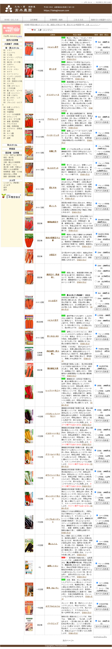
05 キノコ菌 (8, 133)
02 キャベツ (8, 100)
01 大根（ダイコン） (11, 86)
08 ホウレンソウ (10, 117)
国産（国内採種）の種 (11, 176)
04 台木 (6, 131)
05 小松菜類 (8, 110)
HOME (26, 25)
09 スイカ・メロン (11, 69)
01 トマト (7, 50)
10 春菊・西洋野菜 (11, 121)
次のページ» (68, 640)
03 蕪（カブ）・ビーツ (12, 91)
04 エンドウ (8, 83)
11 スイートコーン (11, 74)
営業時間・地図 (56, 20)
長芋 (5, 188)
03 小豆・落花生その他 (12, 81)
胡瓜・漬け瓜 (8, 157)
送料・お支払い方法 (78, 20)
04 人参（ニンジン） (11, 93)
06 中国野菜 (8, 112)
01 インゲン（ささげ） (12, 76)
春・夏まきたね (12, 48)
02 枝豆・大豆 (9, 79)
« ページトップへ (100, 637)
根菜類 (78, 25)
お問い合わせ (88, 2)
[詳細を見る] (71, 59)
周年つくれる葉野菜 (11, 169)
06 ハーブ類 (8, 136)
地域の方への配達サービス (101, 20)
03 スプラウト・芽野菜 (12, 129)
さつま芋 (6, 185)
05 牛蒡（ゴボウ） (11, 95)
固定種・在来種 (12, 153)
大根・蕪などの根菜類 (11, 162)
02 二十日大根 (9, 88)
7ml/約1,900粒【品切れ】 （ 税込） (102, 351)
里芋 (5, 190)
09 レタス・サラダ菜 (11, 119)
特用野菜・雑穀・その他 (12, 172)
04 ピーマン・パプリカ (12, 57)
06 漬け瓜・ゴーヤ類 (11, 62)
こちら (19, 36)
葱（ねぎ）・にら (10, 165)
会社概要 (33, 20)
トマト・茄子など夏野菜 (12, 155)
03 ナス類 (7, 55)
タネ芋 (12, 180)
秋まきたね (12, 145)
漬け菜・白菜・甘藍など (12, 167)
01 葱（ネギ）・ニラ (11, 98)
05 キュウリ (8, 60)
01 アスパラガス (10, 124)
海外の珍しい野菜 (10, 174)
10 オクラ (7, 72)
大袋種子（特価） (12, 44)
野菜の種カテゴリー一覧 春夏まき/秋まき (46, 25)
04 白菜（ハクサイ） (11, 107)
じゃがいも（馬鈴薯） (11, 183)
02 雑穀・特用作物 (11, 126)
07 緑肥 (6, 138)
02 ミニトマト (9, 53)
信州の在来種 (12, 40)
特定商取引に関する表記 (103, 2)
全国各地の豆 (8, 160)
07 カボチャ (8, 64)
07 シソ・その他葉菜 (11, 114)
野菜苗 (12, 149)
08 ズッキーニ (9, 67)
